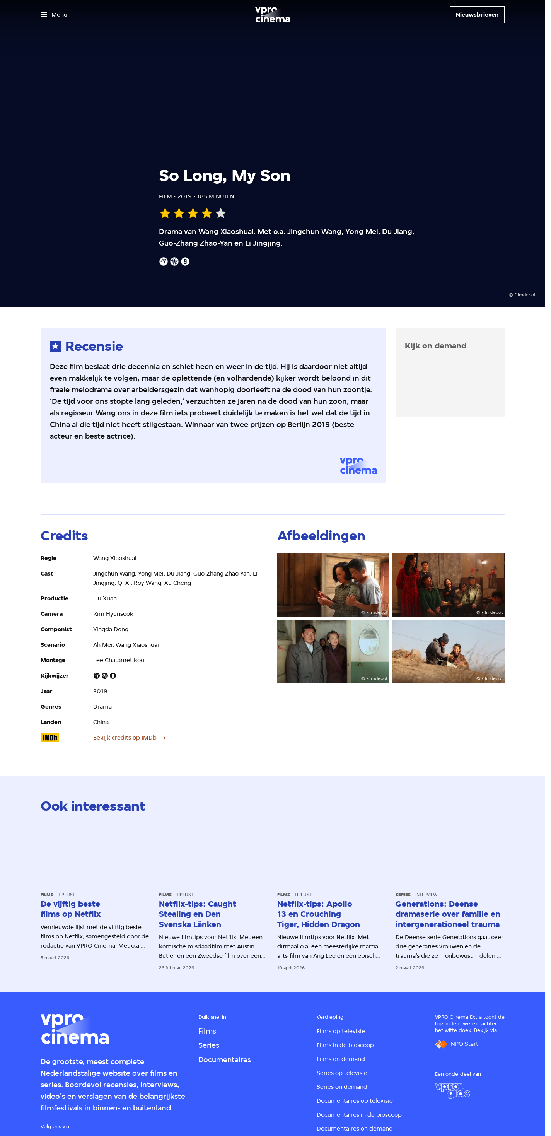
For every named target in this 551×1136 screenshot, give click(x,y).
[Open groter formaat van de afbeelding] (333, 585)
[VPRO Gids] (452, 1091)
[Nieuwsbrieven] (477, 14)
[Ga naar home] (272, 14)
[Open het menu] (54, 14)
